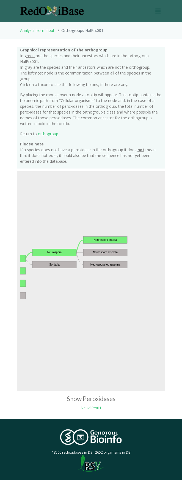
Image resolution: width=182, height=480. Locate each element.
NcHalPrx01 (91, 407)
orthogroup (48, 133)
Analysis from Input (37, 30)
